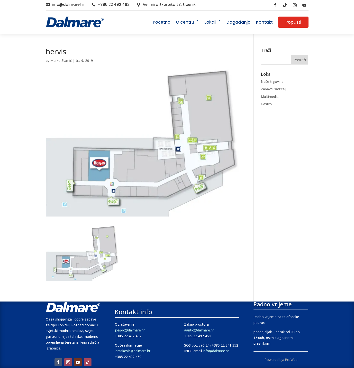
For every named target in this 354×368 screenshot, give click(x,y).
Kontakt (264, 22)
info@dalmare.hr (68, 4)
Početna (162, 22)
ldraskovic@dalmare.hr (132, 351)
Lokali (210, 22)
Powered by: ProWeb (281, 359)
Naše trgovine (272, 81)
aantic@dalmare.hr (199, 330)
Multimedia (270, 96)
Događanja (239, 22)
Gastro (266, 104)
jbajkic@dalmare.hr (130, 330)
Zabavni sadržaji (273, 89)
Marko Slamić (61, 60)
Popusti (293, 22)
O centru (185, 22)
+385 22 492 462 (113, 4)
